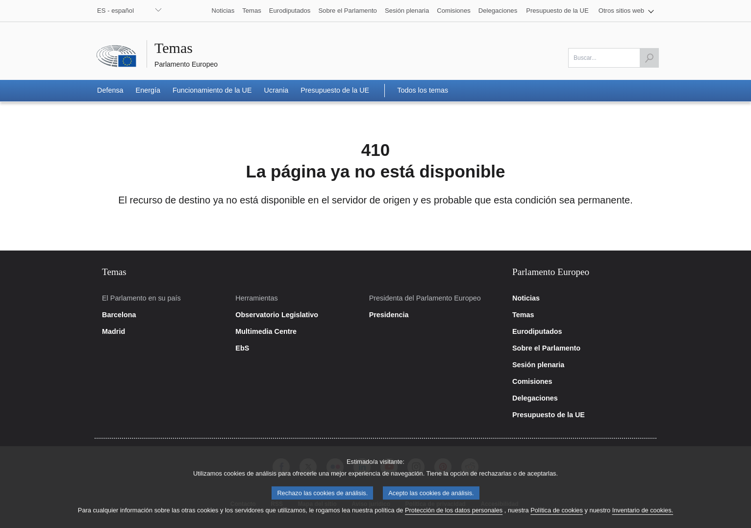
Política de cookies (556, 518)
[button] (626, 11)
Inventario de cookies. (643, 518)
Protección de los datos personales (453, 518)
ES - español (115, 10)
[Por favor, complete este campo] (613, 58)
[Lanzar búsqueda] (649, 58)
